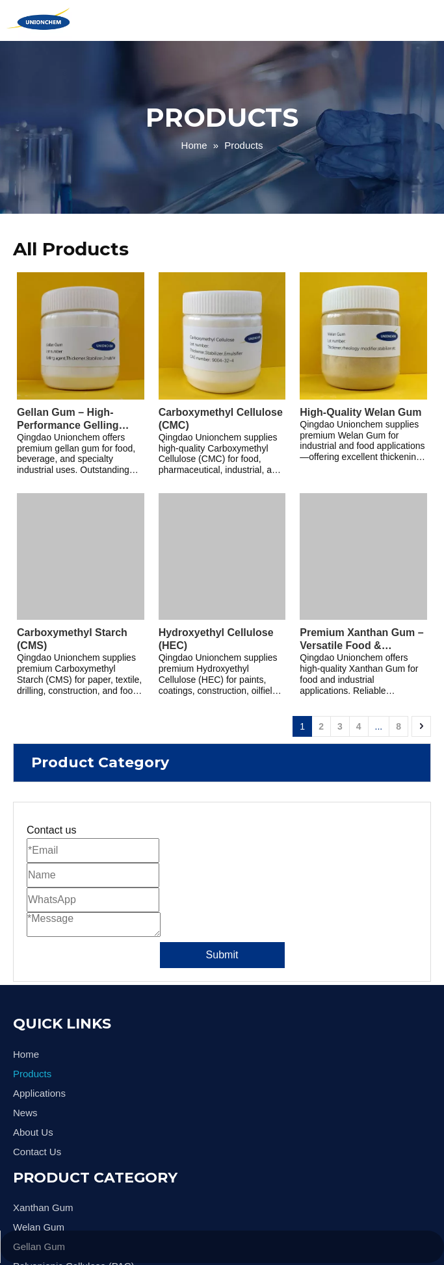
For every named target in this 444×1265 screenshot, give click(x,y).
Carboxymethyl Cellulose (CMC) (221, 419)
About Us (33, 1132)
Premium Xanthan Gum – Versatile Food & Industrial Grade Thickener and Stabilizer (361, 639)
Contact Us (37, 1151)
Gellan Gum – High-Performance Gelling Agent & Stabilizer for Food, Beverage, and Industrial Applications (73, 419)
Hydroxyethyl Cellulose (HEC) (216, 639)
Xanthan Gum (43, 1207)
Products (32, 1073)
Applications (39, 1093)
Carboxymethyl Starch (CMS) (72, 639)
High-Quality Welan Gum (360, 412)
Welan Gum (38, 1227)
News (25, 1112)
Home (26, 1054)
